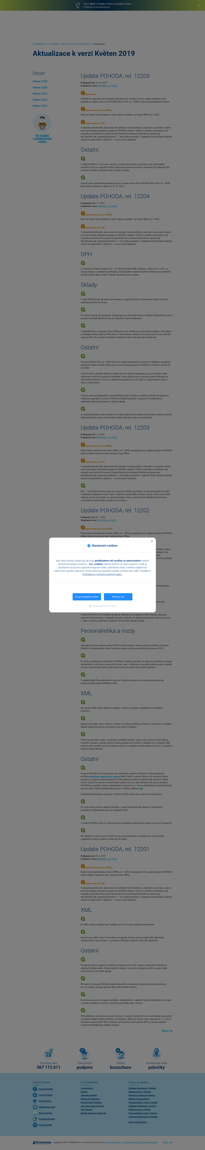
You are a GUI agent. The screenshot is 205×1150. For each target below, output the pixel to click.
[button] (102, 606)
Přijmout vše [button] (118, 597)
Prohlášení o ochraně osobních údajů (102, 574)
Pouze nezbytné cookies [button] (86, 597)
